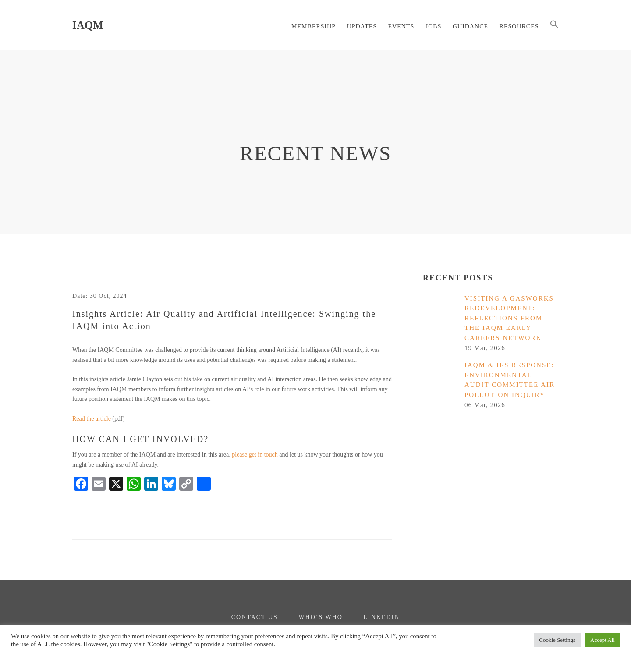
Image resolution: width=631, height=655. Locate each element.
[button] (554, 25)
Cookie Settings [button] (557, 640)
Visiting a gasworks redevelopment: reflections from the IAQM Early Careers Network (509, 318)
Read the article (91, 418)
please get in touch (255, 454)
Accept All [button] (602, 640)
